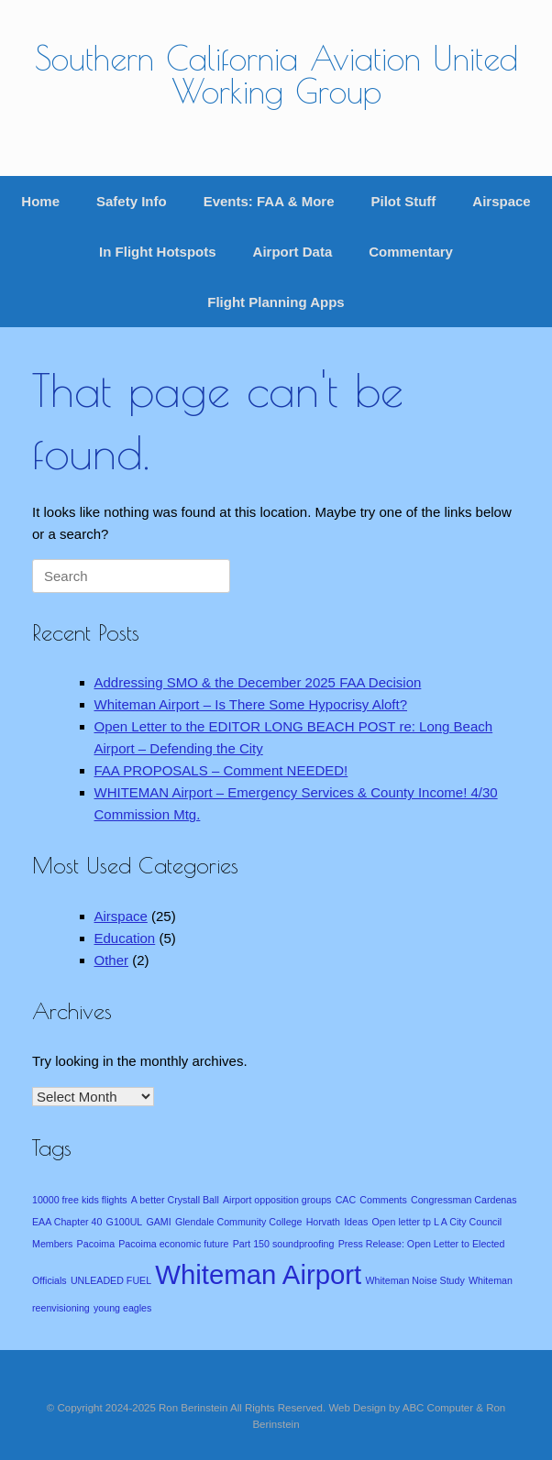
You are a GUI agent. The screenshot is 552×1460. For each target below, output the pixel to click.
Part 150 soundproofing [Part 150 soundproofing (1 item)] (284, 1243)
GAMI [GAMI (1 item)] (158, 1221)
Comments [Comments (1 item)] (383, 1199)
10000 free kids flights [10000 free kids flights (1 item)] (79, 1199)
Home (40, 201)
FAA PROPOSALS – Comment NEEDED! (221, 770)
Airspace (501, 201)
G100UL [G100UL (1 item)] (124, 1221)
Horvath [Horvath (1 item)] (323, 1221)
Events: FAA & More (269, 201)
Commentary (411, 251)
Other (111, 960)
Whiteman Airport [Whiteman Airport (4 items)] (258, 1274)
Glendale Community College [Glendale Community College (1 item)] (239, 1221)
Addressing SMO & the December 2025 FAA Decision (258, 682)
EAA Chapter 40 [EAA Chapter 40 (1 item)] (67, 1221)
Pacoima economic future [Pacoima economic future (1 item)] (173, 1243)
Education (125, 938)
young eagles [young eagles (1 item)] (122, 1307)
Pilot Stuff (403, 201)
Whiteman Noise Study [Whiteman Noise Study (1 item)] (414, 1280)
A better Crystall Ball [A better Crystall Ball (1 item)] (175, 1199)
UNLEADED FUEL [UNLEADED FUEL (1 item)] (111, 1280)
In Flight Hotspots (157, 251)
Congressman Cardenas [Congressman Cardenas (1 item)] (464, 1199)
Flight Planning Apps (275, 302)
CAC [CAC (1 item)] (346, 1199)
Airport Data (293, 251)
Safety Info (131, 201)
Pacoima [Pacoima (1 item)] (96, 1243)
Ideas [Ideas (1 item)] (356, 1221)
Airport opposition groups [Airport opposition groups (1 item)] (277, 1199)
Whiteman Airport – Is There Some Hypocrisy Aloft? (251, 704)
